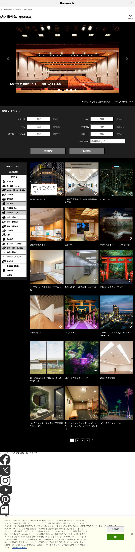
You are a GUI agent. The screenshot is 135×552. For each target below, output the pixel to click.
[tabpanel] (67, 59)
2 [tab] (63, 90)
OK (115, 537)
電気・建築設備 (6, 9)
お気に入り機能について (124, 101)
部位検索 (87, 150)
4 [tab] (71, 90)
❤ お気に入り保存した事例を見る (96, 101)
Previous (8, 59)
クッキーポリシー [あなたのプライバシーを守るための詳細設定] (19, 547)
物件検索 (48, 150)
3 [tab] (67, 90)
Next (127, 59)
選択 (39, 119)
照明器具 (18, 9)
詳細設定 (115, 529)
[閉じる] (132, 534)
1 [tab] (59, 90)
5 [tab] (75, 90)
